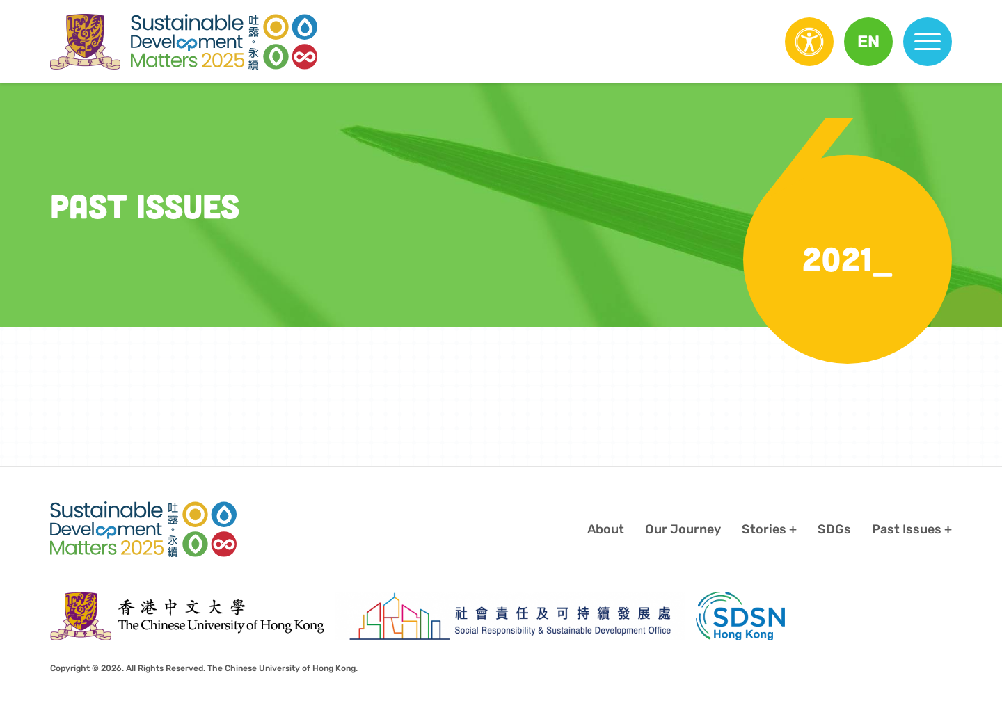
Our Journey (683, 529)
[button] (868, 41)
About (605, 529)
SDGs (834, 529)
